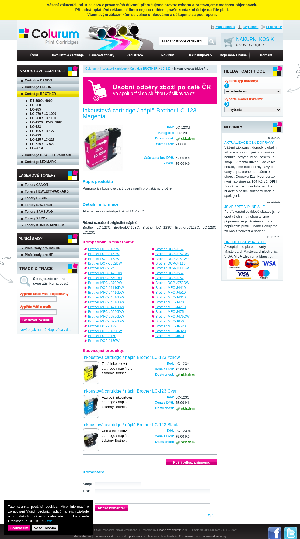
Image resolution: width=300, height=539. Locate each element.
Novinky (167, 55)
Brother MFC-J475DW (172, 316)
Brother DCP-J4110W (172, 268)
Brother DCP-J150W (104, 341)
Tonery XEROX (36, 218)
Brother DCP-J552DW (105, 263)
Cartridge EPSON (38, 87)
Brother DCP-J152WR (172, 259)
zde (50, 521)
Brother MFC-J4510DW (106, 297)
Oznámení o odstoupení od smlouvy (202, 536)
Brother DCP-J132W (104, 249)
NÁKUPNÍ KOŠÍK (255, 42)
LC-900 (35, 105)
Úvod (34, 55)
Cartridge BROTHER (40, 94)
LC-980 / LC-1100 (43, 118)
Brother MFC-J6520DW (106, 312)
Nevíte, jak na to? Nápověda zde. (45, 330)
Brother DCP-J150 (102, 336)
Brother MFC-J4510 (170, 292)
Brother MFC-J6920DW (106, 321)
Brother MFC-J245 (102, 268)
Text (86, 491)
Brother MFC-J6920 (170, 331)
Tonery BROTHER (38, 205)
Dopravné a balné (233, 55)
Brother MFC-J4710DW (106, 307)
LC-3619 (36, 148)
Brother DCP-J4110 (170, 263)
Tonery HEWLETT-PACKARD (47, 191)
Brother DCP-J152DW (172, 254)
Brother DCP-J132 (102, 326)
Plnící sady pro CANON (43, 248)
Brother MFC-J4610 (170, 297)
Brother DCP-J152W (104, 254)
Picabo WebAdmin (169, 529)
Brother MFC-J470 (169, 302)
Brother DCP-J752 (169, 278)
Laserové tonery (101, 55)
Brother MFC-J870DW (105, 283)
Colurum (91, 68)
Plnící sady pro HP (39, 255)
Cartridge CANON (38, 80)
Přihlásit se (274, 27)
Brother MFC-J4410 (170, 288)
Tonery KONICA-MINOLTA (44, 225)
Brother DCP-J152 (169, 249)
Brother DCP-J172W (104, 259)
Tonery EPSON (36, 198)
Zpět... (212, 516)
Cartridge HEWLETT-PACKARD (48, 155)
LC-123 (35, 127)
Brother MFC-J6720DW (106, 316)
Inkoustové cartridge (68, 55)
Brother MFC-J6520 (170, 326)
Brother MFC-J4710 (170, 307)
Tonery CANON (36, 185)
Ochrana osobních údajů (160, 536)
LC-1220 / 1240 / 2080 (46, 122)
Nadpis (88, 484)
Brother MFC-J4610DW (106, 302)
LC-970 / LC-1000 (43, 114)
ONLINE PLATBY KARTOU (245, 242)
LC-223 (35, 135)
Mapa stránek (225, 27)
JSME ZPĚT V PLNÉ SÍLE (244, 207)
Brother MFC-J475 (169, 312)
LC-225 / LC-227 (42, 140)
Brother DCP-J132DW (105, 331)
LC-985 (35, 109)
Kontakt (266, 55)
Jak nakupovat (103, 536)
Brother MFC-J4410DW (106, 292)
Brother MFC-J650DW (105, 278)
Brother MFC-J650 (169, 321)
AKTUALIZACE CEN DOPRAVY (249, 142)
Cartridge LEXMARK (40, 162)
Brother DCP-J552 (169, 273)
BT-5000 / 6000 (41, 101)
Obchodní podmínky (129, 536)
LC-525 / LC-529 (42, 144)
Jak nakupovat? (200, 55)
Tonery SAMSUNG (39, 212)
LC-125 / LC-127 (42, 131)
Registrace (250, 27)
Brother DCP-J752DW (172, 283)
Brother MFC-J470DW (105, 273)
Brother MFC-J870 (169, 336)
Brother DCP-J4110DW (106, 288)
